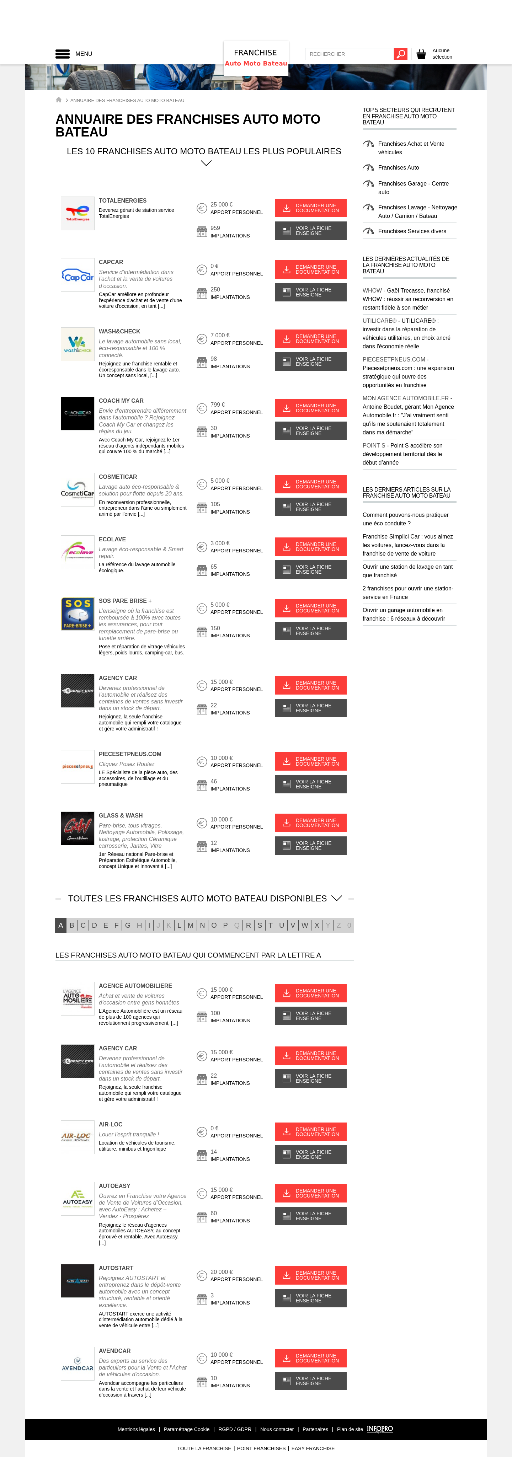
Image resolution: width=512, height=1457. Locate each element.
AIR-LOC (111, 1124)
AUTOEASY (114, 1186)
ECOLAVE (112, 539)
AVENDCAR (114, 1351)
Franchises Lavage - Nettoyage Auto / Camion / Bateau (417, 211)
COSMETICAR (118, 477)
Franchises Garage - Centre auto (413, 188)
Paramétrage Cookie (186, 1429)
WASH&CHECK (119, 331)
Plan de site (350, 1429)
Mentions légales (136, 1429)
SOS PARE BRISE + (125, 601)
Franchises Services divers (412, 231)
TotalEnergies (123, 201)
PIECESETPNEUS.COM (130, 754)
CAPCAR (111, 262)
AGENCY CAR (118, 678)
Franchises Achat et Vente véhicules (411, 148)
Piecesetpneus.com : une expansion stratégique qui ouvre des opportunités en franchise (408, 376)
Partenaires (315, 1429)
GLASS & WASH (121, 816)
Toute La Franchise (204, 1448)
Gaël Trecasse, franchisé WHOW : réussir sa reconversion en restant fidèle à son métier (408, 299)
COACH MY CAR (121, 401)
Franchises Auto (398, 168)
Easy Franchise (313, 1448)
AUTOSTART (116, 1268)
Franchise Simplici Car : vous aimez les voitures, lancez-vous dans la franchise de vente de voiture (408, 545)
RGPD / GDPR (234, 1429)
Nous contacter (277, 1429)
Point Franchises (261, 1448)
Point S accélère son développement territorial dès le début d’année (403, 454)
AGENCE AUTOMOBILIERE (135, 986)
